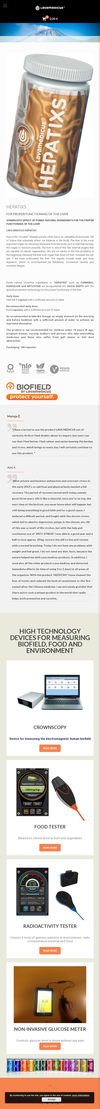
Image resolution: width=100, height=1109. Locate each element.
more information (80, 1095)
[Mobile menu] (5, 5)
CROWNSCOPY (50, 725)
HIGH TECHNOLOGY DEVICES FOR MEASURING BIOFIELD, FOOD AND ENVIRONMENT (50, 640)
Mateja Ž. (14, 416)
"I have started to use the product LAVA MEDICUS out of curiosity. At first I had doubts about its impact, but (52, 441)
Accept (51, 1099)
